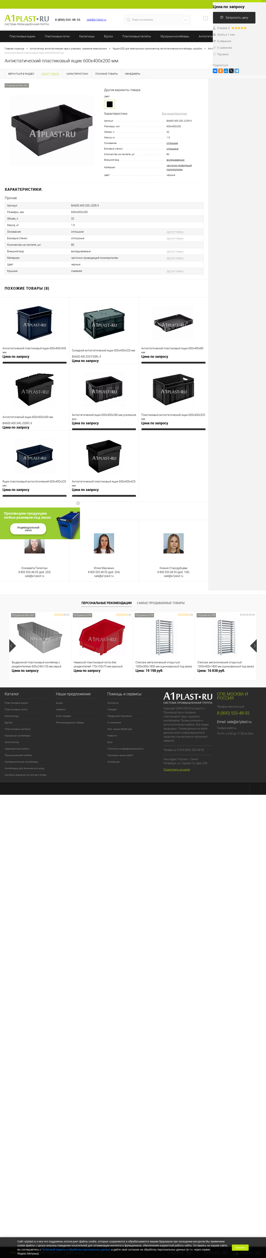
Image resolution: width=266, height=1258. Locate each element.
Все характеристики (174, 113)
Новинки (61, 709)
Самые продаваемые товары (161, 603)
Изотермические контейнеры (21, 761)
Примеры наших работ (120, 755)
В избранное (222, 41)
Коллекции (113, 761)
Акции (59, 702)
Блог (110, 742)
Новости (112, 735)
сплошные (172, 148)
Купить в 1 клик (224, 34)
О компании (114, 722)
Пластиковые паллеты (136, 36)
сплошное (172, 143)
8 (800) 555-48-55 (233, 713)
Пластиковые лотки (57, 36)
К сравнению (222, 47)
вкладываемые (175, 159)
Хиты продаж (63, 716)
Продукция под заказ (119, 716)
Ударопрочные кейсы (17, 748)
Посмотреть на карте (176, 769)
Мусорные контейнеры (175, 36)
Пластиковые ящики (22, 36)
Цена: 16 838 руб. (211, 671)
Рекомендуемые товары (70, 722)
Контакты (113, 702)
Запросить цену (234, 17)
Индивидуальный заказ (28, 529)
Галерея (112, 709)
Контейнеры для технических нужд (24, 768)
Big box (108, 36)
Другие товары (175, 231)
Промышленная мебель (18, 755)
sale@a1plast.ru (96, 19)
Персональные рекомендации (107, 603)
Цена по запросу (16, 356)
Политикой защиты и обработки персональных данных (76, 1249)
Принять (240, 1247)
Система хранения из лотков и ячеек (26, 774)
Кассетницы (87, 36)
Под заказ (220, 54)
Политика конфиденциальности (125, 748)
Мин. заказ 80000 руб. (119, 729)
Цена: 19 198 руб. (149, 671)
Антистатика (207, 36)
